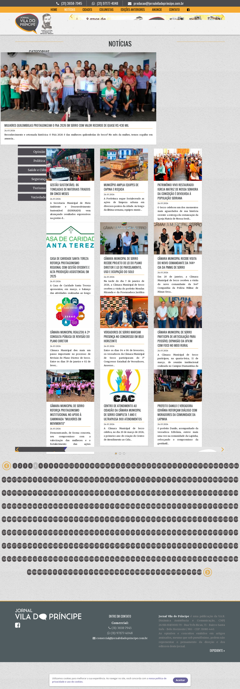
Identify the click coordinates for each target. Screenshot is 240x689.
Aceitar (180, 680)
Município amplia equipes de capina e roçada (90, 190)
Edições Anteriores (133, 9)
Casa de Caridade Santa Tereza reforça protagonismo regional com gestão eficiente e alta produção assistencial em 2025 (39, 270)
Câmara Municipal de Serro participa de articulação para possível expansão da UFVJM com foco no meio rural (146, 342)
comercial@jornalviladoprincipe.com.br (122, 665)
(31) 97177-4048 (107, 3)
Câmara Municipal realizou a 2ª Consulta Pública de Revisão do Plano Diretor (39, 339)
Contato (174, 9)
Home (54, 9)
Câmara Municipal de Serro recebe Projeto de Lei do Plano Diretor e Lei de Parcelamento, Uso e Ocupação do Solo (92, 268)
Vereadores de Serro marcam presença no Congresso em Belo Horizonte (93, 339)
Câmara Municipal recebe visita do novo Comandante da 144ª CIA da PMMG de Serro (146, 266)
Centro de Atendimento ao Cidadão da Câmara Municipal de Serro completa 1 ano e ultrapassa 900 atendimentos (92, 415)
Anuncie (157, 9)
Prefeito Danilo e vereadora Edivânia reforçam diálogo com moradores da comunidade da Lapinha (147, 415)
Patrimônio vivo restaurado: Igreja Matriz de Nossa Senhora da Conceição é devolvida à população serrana (147, 194)
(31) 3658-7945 (71, 3)
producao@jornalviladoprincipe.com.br (159, 3)
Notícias (69, 9)
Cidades (87, 9)
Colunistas (106, 9)
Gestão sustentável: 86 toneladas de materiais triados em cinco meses (39, 192)
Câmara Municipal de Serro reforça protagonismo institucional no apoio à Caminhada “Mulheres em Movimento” (36, 418)
